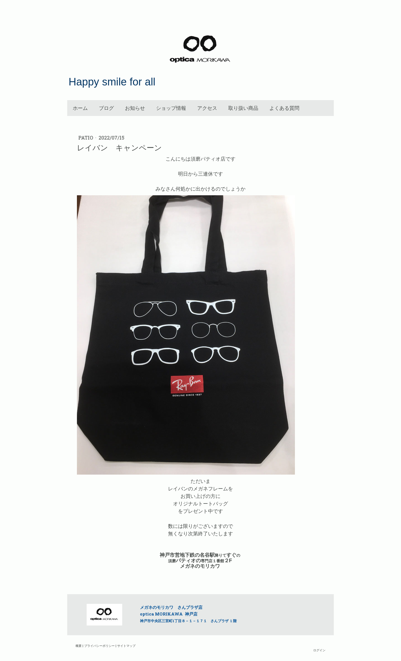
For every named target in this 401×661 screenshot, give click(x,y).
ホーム (80, 108)
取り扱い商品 (243, 108)
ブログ (106, 108)
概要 (79, 646)
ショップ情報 (171, 108)
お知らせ (135, 108)
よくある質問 (284, 108)
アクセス (207, 108)
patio (86, 137)
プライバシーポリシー (99, 646)
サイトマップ (126, 646)
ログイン (319, 650)
